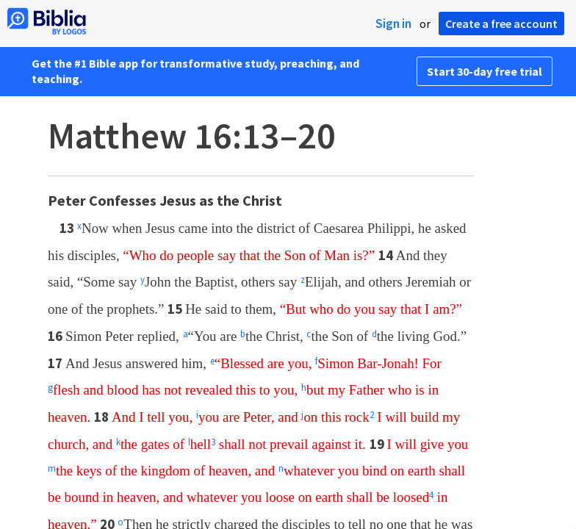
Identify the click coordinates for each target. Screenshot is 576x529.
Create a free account (501, 23)
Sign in (393, 23)
